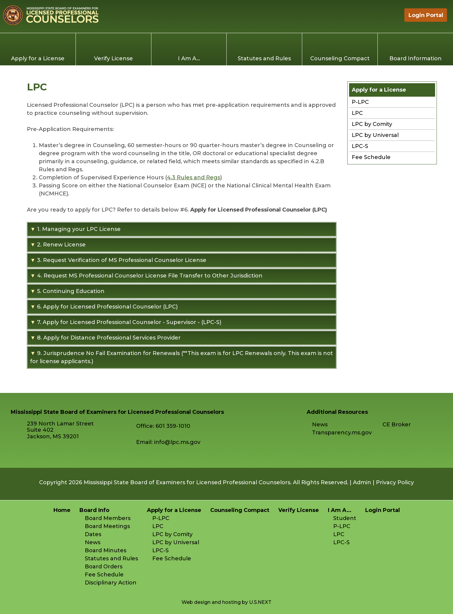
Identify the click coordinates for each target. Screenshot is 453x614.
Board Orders (103, 566)
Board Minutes (105, 550)
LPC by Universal (375, 135)
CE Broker (397, 424)
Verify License (113, 58)
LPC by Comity (372, 124)
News (320, 424)
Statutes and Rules (264, 58)
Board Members (107, 518)
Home (391, 15)
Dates (93, 534)
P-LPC (360, 102)
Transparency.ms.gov (342, 432)
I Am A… (189, 58)
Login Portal (426, 15)
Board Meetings (107, 526)
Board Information (415, 58)
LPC (357, 113)
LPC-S (360, 146)
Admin (362, 482)
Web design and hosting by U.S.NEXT (226, 602)
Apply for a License (38, 58)
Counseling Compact (340, 58)
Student (344, 518)
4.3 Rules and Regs (193, 177)
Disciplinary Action (110, 582)
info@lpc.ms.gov (177, 442)
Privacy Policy (395, 482)
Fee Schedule (371, 157)
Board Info (94, 510)
